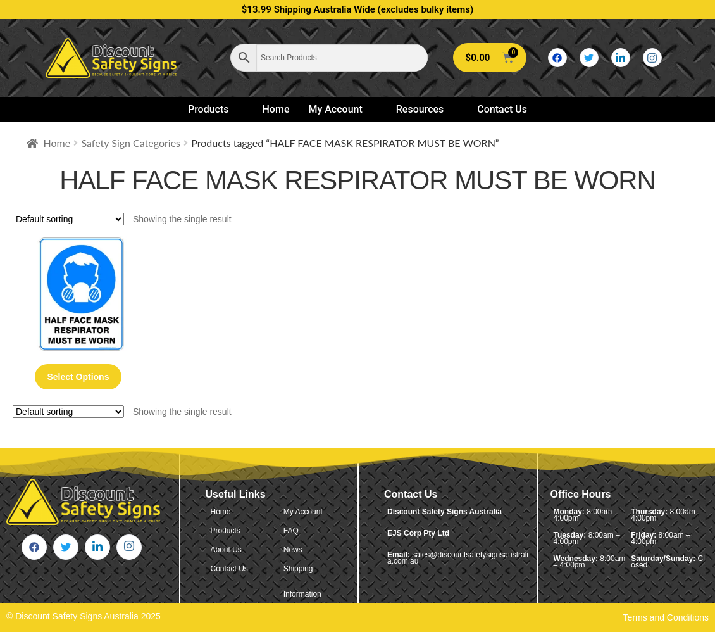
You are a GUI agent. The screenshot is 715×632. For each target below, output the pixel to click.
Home (276, 109)
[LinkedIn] (620, 57)
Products (214, 109)
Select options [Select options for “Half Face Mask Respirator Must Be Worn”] (78, 377)
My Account (340, 109)
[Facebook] (557, 57)
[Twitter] (589, 57)
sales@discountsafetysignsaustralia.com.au (457, 558)
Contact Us (502, 109)
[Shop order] (68, 219)
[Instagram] (652, 57)
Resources (425, 109)
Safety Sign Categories (130, 143)
